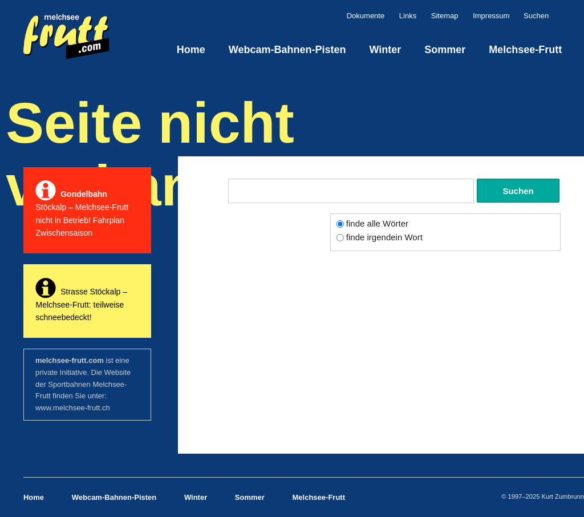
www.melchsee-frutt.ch (72, 407)
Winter (385, 49)
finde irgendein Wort (384, 237)
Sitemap (445, 15)
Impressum (491, 15)
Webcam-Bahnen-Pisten (287, 49)
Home (191, 49)
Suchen (557, 16)
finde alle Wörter (377, 223)
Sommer (444, 49)
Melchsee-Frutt (525, 49)
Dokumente (365, 15)
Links (407, 15)
